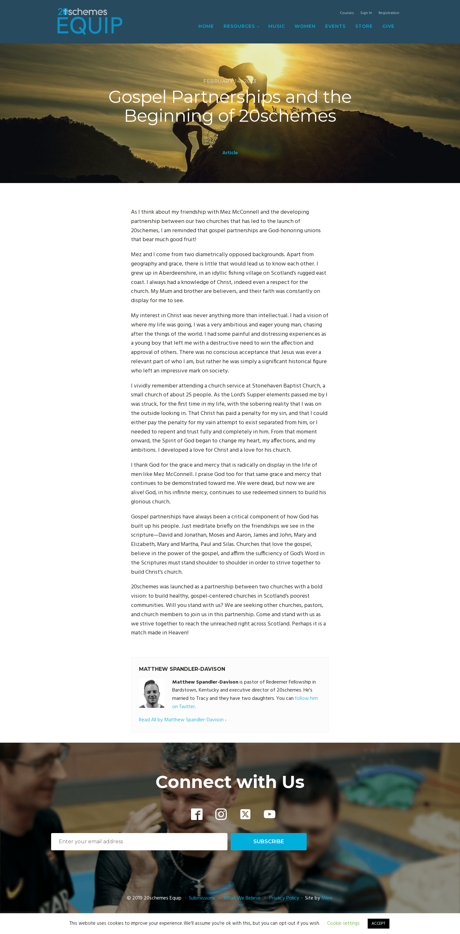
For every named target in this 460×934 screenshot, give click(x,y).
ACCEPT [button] (379, 923)
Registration (389, 13)
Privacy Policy (284, 898)
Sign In (366, 13)
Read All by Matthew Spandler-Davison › (182, 720)
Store (364, 26)
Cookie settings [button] (343, 923)
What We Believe (242, 898)
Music (276, 26)
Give (388, 26)
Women (305, 26)
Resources (239, 26)
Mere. (327, 898)
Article (230, 153)
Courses (347, 13)
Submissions (202, 898)
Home (206, 26)
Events (335, 26)
